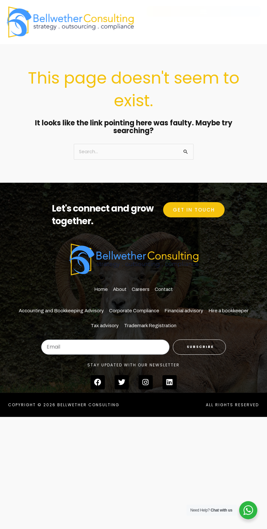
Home (101, 289)
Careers (141, 289)
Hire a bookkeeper (228, 310)
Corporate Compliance (134, 310)
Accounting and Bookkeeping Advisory (61, 310)
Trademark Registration (150, 325)
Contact (164, 289)
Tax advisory (105, 325)
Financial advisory (183, 310)
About (120, 289)
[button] (203, 13)
